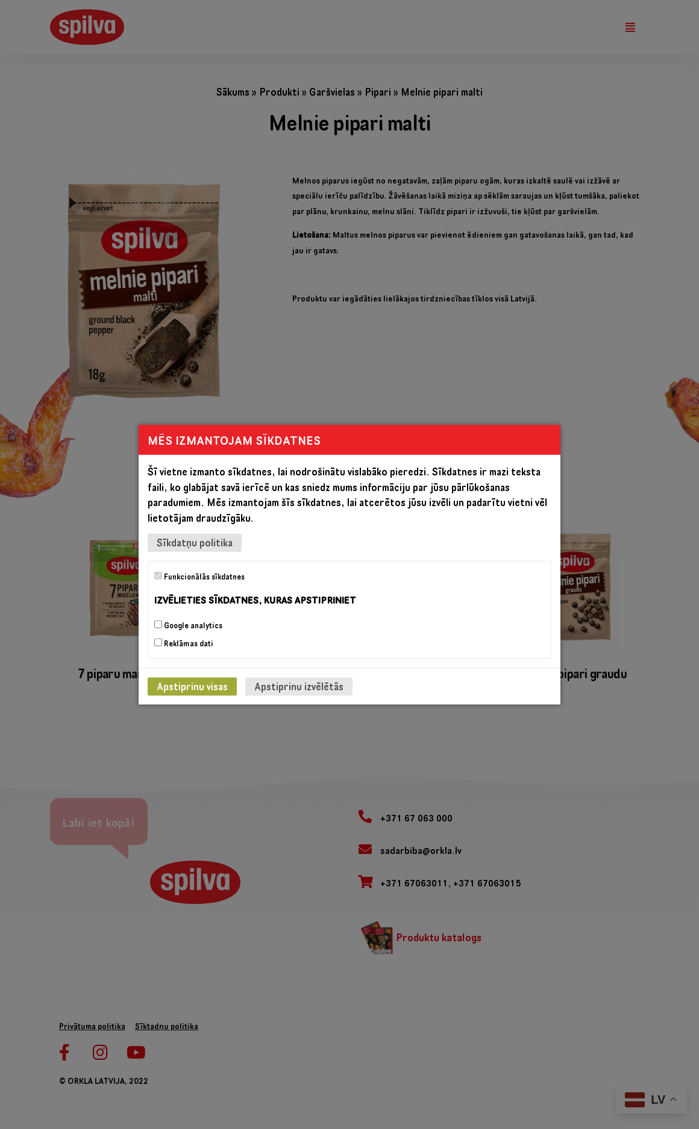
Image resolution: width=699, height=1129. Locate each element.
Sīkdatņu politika (195, 542)
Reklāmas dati (183, 643)
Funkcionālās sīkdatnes (199, 576)
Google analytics (188, 624)
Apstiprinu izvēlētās (298, 685)
